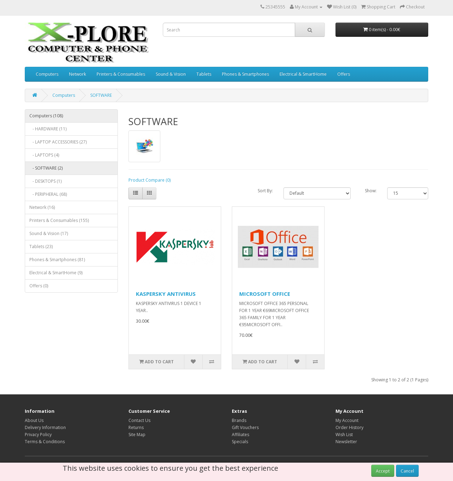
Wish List (344, 435)
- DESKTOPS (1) (45, 181)
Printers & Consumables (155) (59, 220)
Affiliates (240, 435)
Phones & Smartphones (245, 74)
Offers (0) (38, 286)
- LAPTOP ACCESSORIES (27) (58, 142)
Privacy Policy (38, 435)
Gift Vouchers (245, 427)
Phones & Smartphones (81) (57, 260)
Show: (371, 191)
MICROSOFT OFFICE (264, 293)
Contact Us (139, 420)
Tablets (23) (41, 247)
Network (77, 74)
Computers (47, 74)
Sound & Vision (171, 74)
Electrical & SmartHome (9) (55, 273)
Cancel (407, 471)
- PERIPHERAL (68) (48, 194)
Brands (239, 420)
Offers (343, 74)
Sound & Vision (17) (48, 233)
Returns (136, 427)
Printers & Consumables (121, 74)
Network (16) (42, 207)
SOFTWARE (101, 95)
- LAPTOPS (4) (44, 155)
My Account (347, 420)
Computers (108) (46, 116)
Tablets (203, 74)
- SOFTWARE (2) (46, 168)
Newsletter (346, 442)
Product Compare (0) (149, 180)
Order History (349, 427)
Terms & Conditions (45, 442)
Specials (240, 442)
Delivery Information (45, 427)
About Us (34, 420)
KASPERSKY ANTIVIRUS (166, 293)
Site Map (136, 435)
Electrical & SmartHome (303, 74)
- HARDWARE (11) (48, 129)
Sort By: (265, 191)
